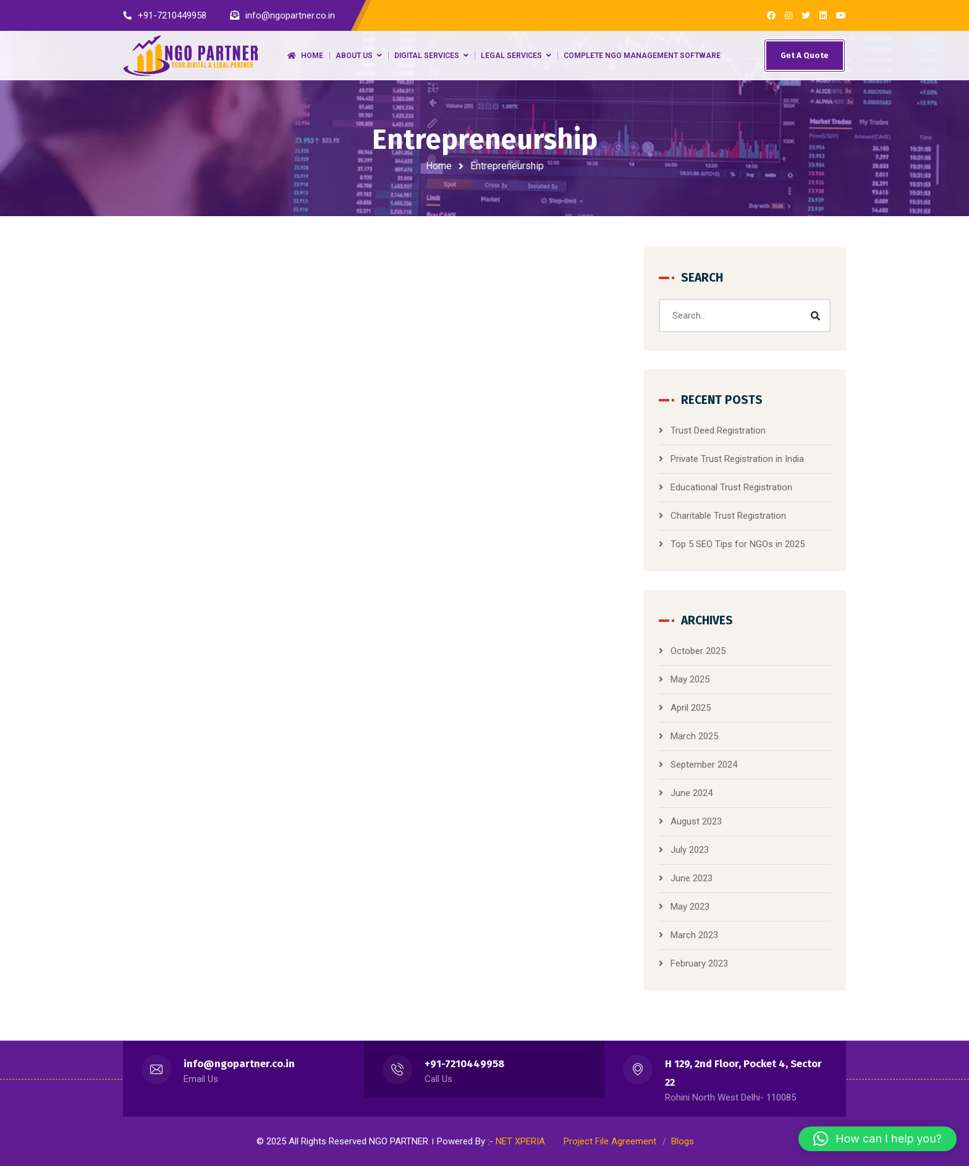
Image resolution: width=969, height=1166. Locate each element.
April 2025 (691, 707)
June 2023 (692, 878)
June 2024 (692, 793)
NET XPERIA (520, 1141)
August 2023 (696, 821)
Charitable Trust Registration (728, 515)
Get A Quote (805, 55)
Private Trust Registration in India (737, 458)
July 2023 (690, 849)
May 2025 (690, 679)
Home (439, 166)
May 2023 (690, 906)
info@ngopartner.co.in (239, 1064)
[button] (877, 1138)
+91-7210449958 (464, 1064)
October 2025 (698, 650)
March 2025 (694, 736)
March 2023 (694, 935)
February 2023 (699, 963)
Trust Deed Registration (718, 430)
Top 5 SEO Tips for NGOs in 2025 (738, 544)
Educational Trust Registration (731, 487)
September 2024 (704, 764)
